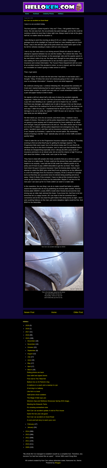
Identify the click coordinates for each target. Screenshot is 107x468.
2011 (28, 441)
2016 (28, 335)
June (29, 360)
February (30, 424)
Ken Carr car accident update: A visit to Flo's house (45, 410)
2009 (28, 447)
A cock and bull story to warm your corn (41, 420)
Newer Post (29, 312)
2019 (28, 325)
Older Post (78, 312)
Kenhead (36, 13)
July (29, 357)
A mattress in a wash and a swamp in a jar (42, 385)
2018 (28, 329)
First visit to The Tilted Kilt (36, 379)
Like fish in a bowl (33, 391)
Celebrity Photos (48, 13)
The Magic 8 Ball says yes (36, 398)
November (31, 344)
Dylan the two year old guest (37, 414)
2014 (28, 431)
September (31, 350)
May (29, 363)
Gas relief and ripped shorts (37, 375)
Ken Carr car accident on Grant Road (40, 417)
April (29, 366)
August (30, 354)
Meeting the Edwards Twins (37, 404)
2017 (28, 332)
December (31, 341)
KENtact (60, 13)
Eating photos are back (35, 372)
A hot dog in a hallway (35, 388)
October (30, 347)
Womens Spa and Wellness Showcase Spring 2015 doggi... (48, 401)
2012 (28, 438)
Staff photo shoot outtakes (36, 395)
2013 (28, 434)
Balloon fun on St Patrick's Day (38, 382)
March (29, 370)
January (30, 427)
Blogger (58, 463)
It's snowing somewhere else (37, 407)
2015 (28, 338)
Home (27, 13)
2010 (28, 444)
